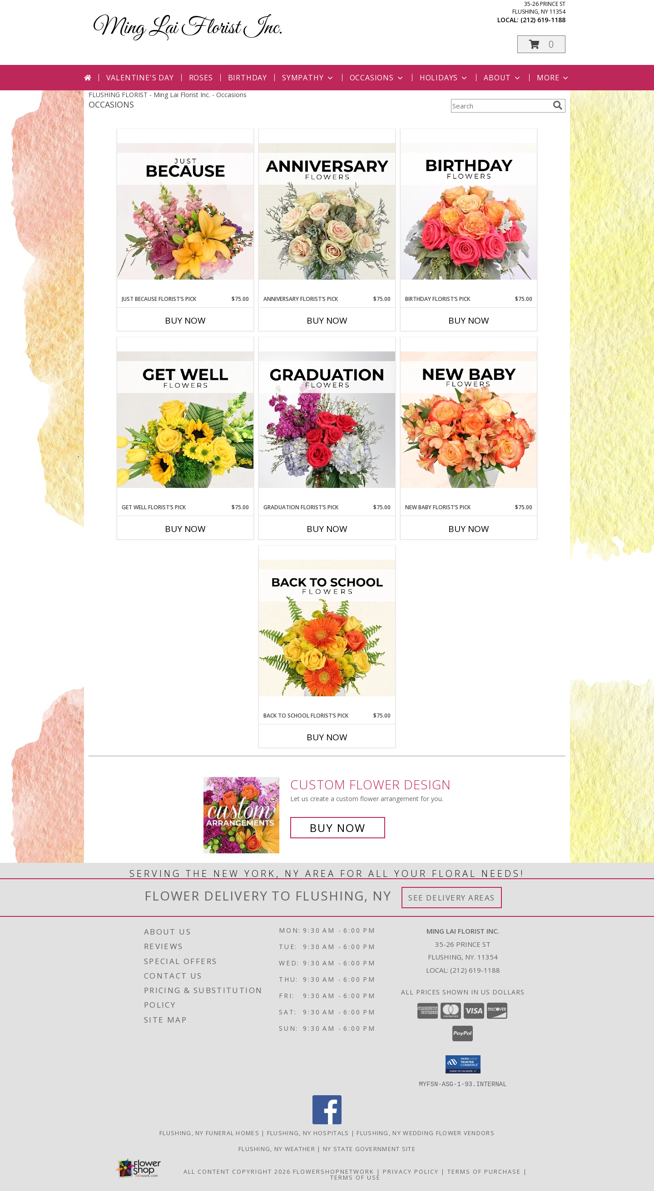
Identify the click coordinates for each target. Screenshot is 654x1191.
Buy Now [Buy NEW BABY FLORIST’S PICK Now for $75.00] (468, 529)
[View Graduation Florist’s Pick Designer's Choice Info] (327, 420)
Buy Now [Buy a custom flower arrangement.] (338, 827)
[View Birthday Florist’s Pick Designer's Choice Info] (469, 212)
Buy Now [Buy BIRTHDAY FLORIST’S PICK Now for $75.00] (468, 320)
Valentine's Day (140, 78)
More (553, 78)
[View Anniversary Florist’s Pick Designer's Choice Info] (327, 212)
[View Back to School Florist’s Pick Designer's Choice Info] (327, 628)
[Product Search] (500, 105)
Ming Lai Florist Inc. (188, 28)
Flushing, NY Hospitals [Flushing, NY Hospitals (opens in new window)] (308, 1132)
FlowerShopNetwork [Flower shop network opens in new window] (333, 1171)
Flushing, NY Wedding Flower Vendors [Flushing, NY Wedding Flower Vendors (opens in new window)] (426, 1132)
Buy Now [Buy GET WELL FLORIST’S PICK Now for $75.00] (185, 529)
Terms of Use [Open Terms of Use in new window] (355, 1177)
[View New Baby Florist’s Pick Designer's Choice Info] (469, 420)
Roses (201, 78)
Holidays (444, 78)
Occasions (377, 78)
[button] (541, 44)
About (503, 78)
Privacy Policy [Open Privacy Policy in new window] (411, 1171)
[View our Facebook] (327, 1121)
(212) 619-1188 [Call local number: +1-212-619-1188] (542, 19)
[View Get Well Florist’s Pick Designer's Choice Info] (185, 420)
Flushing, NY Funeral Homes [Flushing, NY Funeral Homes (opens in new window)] (209, 1132)
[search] (557, 105)
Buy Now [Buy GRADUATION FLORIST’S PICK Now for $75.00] (327, 529)
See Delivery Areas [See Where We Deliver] (451, 897)
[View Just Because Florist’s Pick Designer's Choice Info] (185, 212)
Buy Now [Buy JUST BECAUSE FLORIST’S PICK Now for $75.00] (185, 320)
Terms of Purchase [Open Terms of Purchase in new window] (484, 1171)
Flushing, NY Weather (276, 1148)
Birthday (247, 78)
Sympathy (308, 78)
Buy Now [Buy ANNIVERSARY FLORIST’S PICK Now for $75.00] (327, 320)
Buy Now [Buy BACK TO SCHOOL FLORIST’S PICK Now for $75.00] (327, 737)
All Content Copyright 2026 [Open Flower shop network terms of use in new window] (237, 1171)
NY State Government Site (369, 1148)
